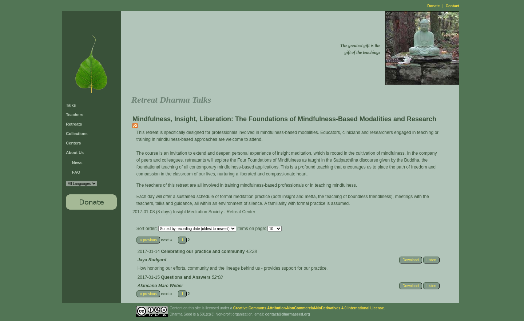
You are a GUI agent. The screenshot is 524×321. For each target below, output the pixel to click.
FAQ (76, 172)
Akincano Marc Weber (160, 285)
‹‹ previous (148, 240)
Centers (73, 143)
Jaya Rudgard (152, 259)
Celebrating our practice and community (203, 251)
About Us (75, 152)
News (77, 162)
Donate (433, 6)
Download (410, 260)
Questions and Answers (186, 277)
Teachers (74, 114)
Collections (76, 133)
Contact (452, 6)
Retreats (74, 124)
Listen (431, 260)
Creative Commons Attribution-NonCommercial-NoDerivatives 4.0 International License (308, 308)
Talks (71, 105)
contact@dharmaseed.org (287, 314)
